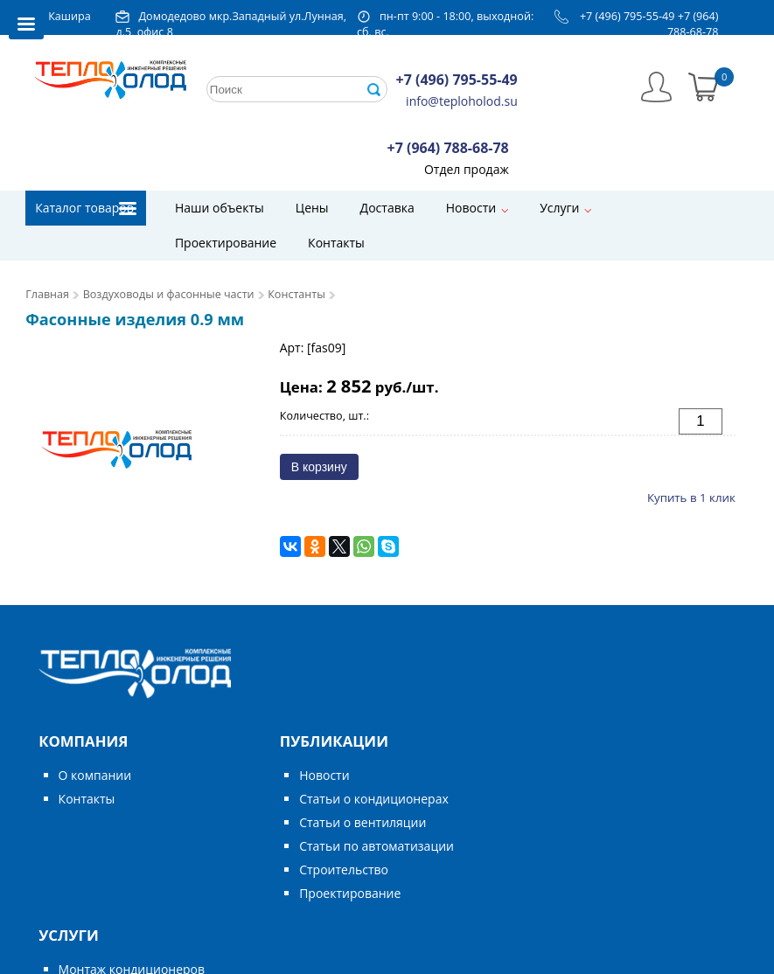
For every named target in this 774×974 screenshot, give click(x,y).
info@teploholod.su (462, 101)
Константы (296, 294)
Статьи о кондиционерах (374, 798)
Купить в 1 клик (691, 497)
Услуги (559, 207)
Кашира (69, 16)
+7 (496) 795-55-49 (627, 16)
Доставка (387, 207)
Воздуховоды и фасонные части (169, 294)
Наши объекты (219, 207)
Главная (47, 294)
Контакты (336, 242)
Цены (312, 207)
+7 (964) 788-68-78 (693, 24)
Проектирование (225, 242)
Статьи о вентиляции (362, 822)
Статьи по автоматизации (376, 846)
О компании (95, 775)
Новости (471, 207)
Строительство (343, 869)
